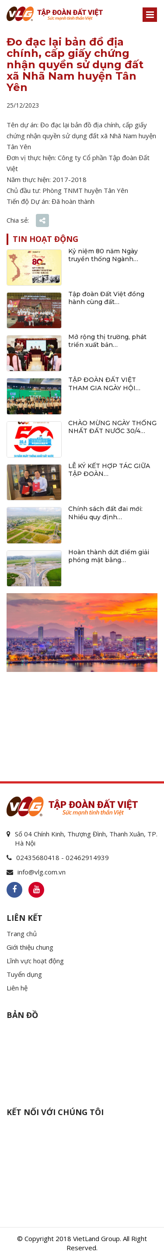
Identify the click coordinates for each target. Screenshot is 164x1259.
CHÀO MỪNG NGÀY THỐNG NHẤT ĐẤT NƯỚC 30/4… (112, 427)
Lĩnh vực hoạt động (35, 960)
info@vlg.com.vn (41, 871)
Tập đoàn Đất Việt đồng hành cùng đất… (106, 298)
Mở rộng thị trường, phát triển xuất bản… (107, 341)
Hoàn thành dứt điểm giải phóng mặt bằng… (108, 556)
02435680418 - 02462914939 (62, 857)
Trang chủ (22, 933)
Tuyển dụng (24, 974)
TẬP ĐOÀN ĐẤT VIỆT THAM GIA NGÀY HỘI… (104, 384)
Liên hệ (17, 987)
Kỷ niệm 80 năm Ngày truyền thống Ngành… (103, 255)
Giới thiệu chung (30, 947)
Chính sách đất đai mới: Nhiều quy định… (105, 513)
